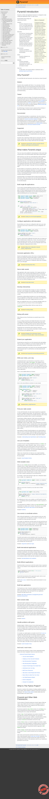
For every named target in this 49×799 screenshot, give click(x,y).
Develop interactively (6, 26)
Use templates (6, 32)
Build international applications (8, 35)
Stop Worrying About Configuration (30, 663)
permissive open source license (25, 71)
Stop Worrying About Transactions (30, 661)
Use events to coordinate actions (8, 34)
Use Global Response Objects (29, 677)
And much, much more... (7, 41)
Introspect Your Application (28, 681)
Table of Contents (5, 9)
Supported (4, 17)
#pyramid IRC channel (31, 143)
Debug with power (6, 27)
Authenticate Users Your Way (29, 668)
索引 (37, 5)
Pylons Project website (29, 691)
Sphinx (37, 749)
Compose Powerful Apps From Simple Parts (32, 665)
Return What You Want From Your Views (31, 675)
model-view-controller (35, 736)
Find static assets (6, 30)
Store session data (6, 39)
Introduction (21, 7)
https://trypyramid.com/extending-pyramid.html (34, 353)
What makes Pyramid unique (7, 19)
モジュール (34, 5)
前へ (28, 5)
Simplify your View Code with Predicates (31, 658)
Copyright (11, 749)
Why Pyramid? (4, 13)
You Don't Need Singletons (28, 656)
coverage (43, 100)
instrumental (41, 101)
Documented (5, 16)
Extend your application (7, 28)
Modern (4, 14)
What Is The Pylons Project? (7, 42)
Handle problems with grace (7, 40)
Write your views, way (7, 29)
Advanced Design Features (27, 654)
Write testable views (6, 33)
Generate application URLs (7, 23)
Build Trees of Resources (28, 670)
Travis (29, 102)
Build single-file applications (7, 20)
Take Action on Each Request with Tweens (31, 672)
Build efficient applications (7, 36)
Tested (4, 15)
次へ (30, 5)
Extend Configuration (27, 679)
